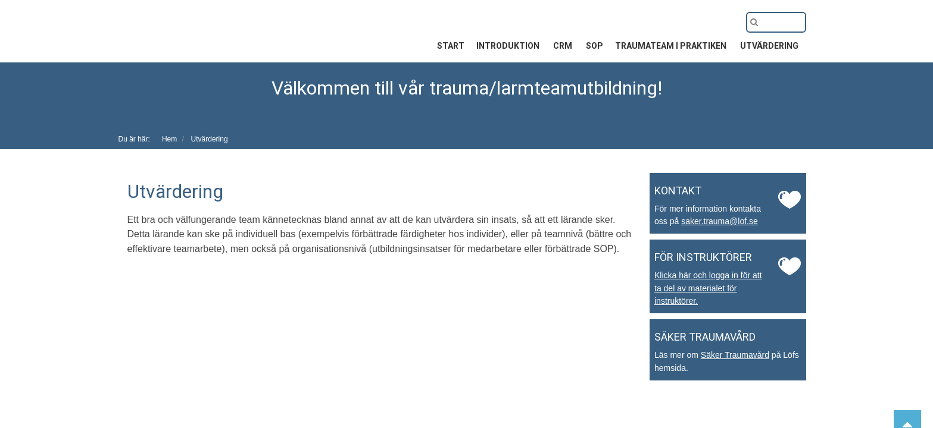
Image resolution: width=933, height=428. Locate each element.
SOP (594, 46)
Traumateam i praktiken (671, 46)
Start (450, 46)
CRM (563, 46)
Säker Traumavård (735, 355)
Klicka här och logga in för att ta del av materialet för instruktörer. (708, 288)
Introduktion (508, 46)
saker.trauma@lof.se (719, 221)
